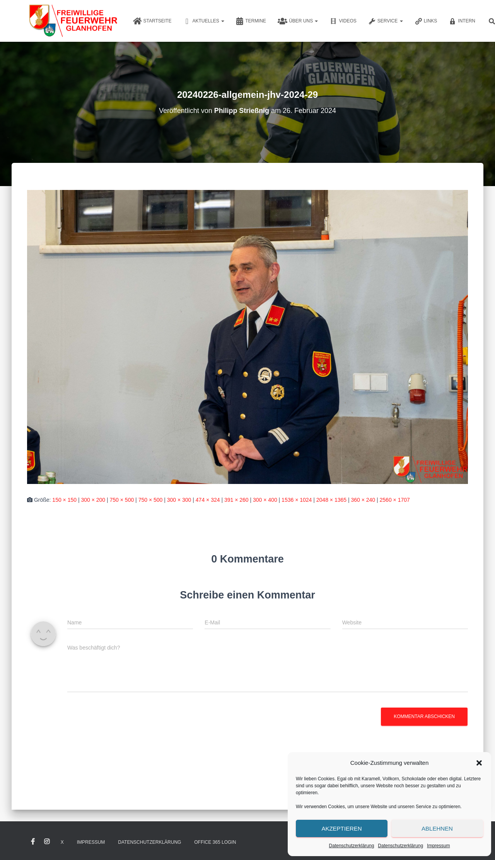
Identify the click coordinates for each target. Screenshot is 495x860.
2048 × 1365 (331, 500)
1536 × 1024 (297, 500)
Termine (251, 21)
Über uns (298, 21)
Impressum (438, 845)
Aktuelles (203, 21)
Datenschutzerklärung (351, 845)
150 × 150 (64, 500)
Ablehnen (437, 828)
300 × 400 (265, 500)
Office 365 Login (215, 842)
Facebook (33, 842)
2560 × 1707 (395, 500)
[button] (479, 763)
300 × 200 (93, 500)
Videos (342, 21)
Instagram (46, 842)
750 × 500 (122, 500)
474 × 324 (208, 500)
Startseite (152, 21)
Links (426, 21)
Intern (462, 21)
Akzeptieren (341, 828)
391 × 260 (236, 500)
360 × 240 (363, 500)
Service (385, 21)
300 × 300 (179, 500)
